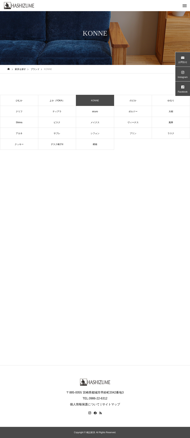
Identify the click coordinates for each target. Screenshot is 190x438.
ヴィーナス (133, 122)
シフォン (95, 133)
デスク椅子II (57, 144)
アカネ (19, 133)
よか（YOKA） (57, 100)
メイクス (95, 122)
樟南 (95, 144)
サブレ (57, 133)
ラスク (171, 133)
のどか (133, 100)
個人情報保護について (85, 404)
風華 (171, 122)
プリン (133, 133)
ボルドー (133, 111)
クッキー (19, 144)
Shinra (19, 122)
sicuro (95, 111)
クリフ (19, 111)
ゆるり (171, 100)
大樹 (171, 111)
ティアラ (57, 111)
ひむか (19, 100)
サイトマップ (111, 404)
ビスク (57, 122)
